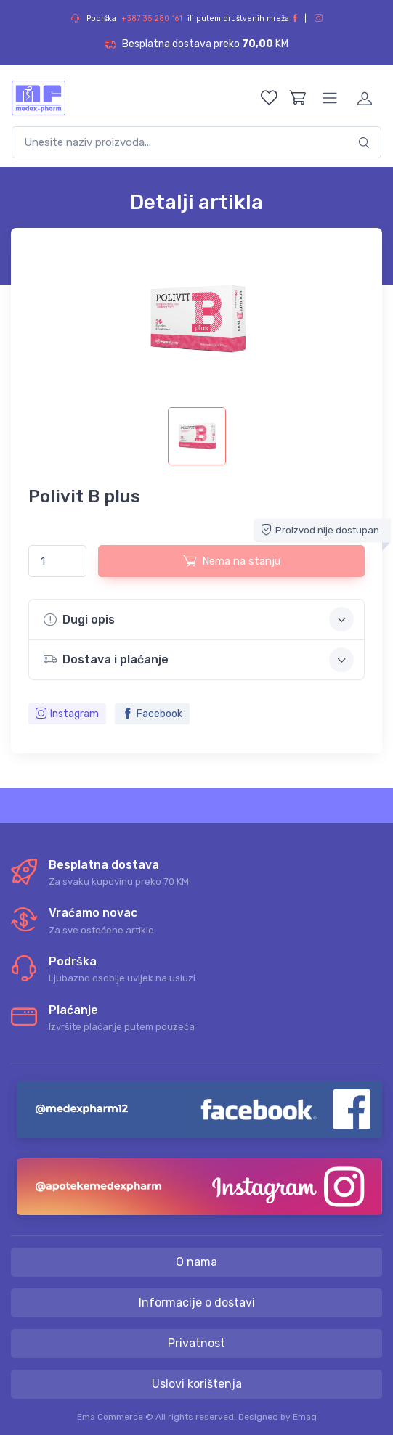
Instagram (67, 714)
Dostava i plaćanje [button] (199, 659)
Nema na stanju (231, 560)
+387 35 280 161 (151, 18)
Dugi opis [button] (199, 619)
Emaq (305, 1417)
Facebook (152, 714)
